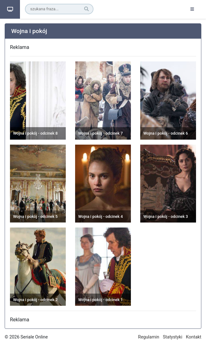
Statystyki (172, 337)
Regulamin (148, 337)
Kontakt (193, 337)
